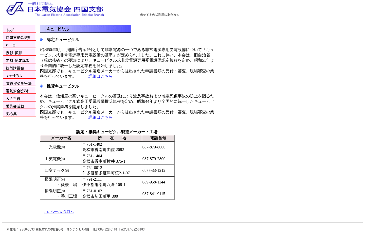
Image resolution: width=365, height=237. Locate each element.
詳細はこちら (100, 76)
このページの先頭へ (59, 212)
